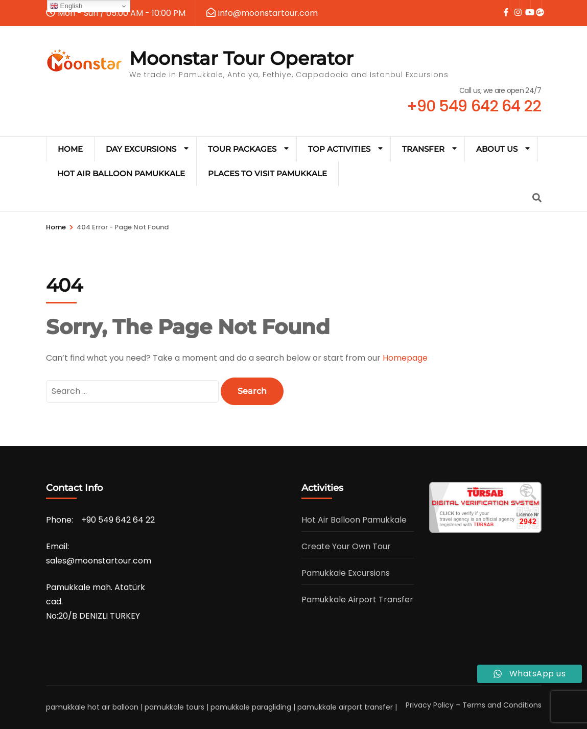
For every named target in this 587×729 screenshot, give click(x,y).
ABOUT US (497, 149)
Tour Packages (242, 149)
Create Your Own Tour (346, 546)
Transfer (423, 149)
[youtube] (525, 5)
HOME (70, 149)
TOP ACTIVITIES (339, 149)
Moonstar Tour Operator (241, 58)
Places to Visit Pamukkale (267, 173)
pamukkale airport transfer (345, 707)
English (66, 6)
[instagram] (514, 5)
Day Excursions (141, 149)
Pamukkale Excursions (345, 573)
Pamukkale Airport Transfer (357, 599)
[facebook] (504, 5)
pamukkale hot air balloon (92, 707)
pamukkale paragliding (250, 707)
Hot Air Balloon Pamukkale (121, 173)
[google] (536, 5)
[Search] (537, 198)
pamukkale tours (174, 707)
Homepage (405, 358)
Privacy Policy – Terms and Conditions (474, 705)
